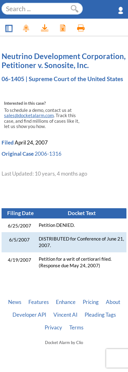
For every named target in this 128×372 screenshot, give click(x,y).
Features (38, 302)
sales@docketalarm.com (29, 115)
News (14, 302)
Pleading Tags (100, 315)
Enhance (66, 302)
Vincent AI (65, 315)
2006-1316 (48, 153)
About (113, 302)
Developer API (29, 315)
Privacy (53, 327)
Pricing (91, 302)
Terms (76, 327)
